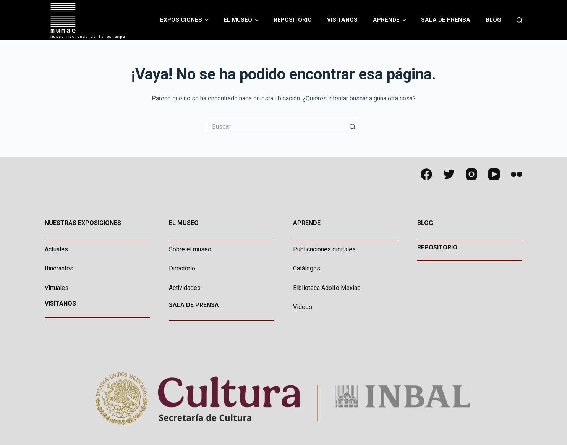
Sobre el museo (190, 249)
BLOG (425, 223)
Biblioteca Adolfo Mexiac (326, 287)
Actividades (185, 287)
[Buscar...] (283, 126)
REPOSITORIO (437, 247)
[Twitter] (449, 174)
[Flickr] (516, 174)
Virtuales (56, 287)
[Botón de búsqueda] (352, 126)
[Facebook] (426, 174)
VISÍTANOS (60, 303)
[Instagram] (471, 174)
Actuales (56, 249)
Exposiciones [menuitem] (185, 20)
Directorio (182, 268)
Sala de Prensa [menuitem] (445, 19)
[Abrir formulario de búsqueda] (519, 20)
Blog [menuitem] (493, 19)
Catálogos (306, 268)
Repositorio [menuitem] (293, 19)
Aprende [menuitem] (390, 20)
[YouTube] (494, 174)
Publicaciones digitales (324, 249)
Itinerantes (59, 268)
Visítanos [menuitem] (342, 19)
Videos (302, 307)
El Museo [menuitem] (242, 20)
